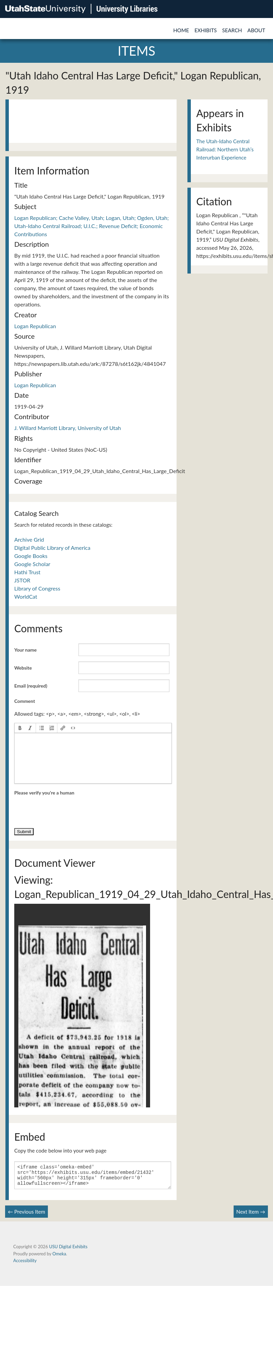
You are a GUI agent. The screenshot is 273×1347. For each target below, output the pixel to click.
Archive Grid (29, 539)
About (256, 30)
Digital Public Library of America (52, 547)
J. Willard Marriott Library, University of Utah (67, 428)
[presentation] (20, 728)
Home (181, 30)
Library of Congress (37, 588)
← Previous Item (26, 1216)
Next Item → (250, 1216)
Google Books (31, 556)
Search (232, 30)
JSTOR (22, 580)
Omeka (59, 1257)
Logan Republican (35, 326)
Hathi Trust (27, 572)
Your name (25, 650)
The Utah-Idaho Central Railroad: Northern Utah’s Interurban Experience (225, 149)
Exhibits (206, 30)
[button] (20, 728)
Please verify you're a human (44, 793)
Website (23, 668)
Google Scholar (32, 564)
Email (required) (30, 686)
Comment (24, 701)
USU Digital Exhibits (68, 1250)
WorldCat (25, 596)
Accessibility (25, 1264)
